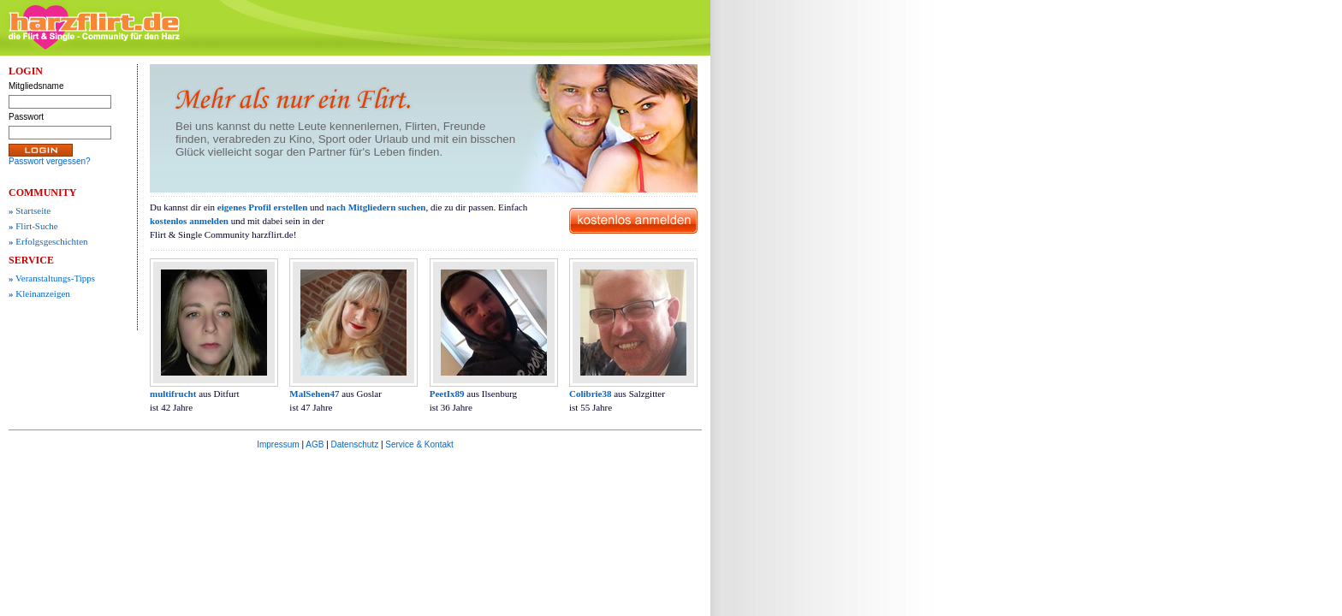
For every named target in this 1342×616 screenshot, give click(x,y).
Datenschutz (355, 444)
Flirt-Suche (33, 226)
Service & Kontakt (419, 444)
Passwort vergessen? (50, 161)
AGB (315, 444)
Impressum (278, 444)
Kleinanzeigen (39, 293)
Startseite (29, 210)
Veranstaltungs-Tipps (52, 278)
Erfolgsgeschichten (48, 241)
